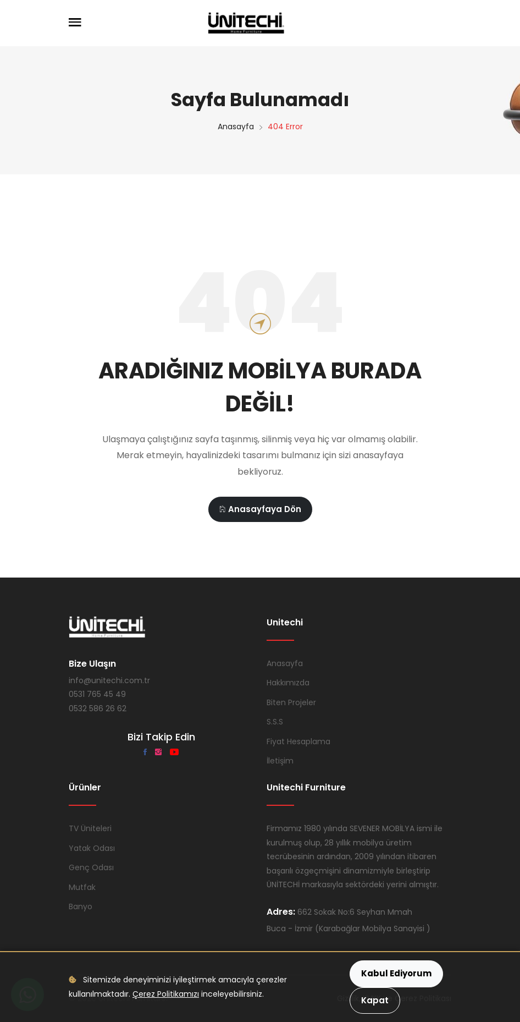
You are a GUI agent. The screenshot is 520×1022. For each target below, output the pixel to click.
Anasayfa (236, 126)
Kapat (375, 1000)
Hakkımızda (288, 682)
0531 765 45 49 (97, 694)
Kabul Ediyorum (396, 973)
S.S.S (275, 721)
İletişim (280, 760)
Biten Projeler (291, 702)
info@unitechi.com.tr (109, 680)
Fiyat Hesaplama (298, 741)
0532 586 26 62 (97, 708)
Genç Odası (91, 867)
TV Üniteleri (90, 828)
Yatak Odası (92, 848)
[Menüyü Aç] (75, 23)
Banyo (80, 906)
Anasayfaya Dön (260, 509)
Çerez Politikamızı (165, 993)
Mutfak (82, 887)
